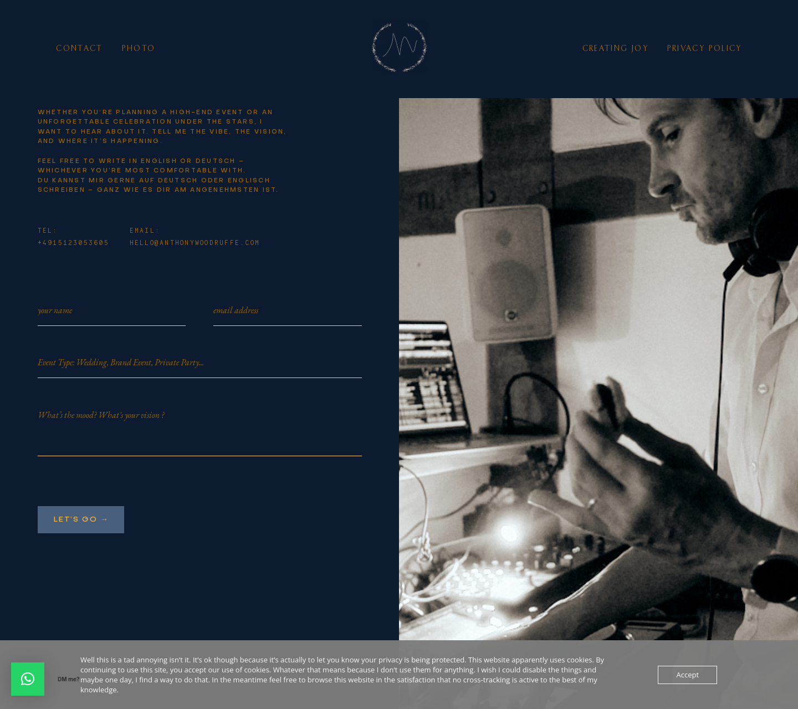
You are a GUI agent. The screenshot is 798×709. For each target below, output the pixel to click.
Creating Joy (615, 48)
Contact (79, 48)
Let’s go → (81, 519)
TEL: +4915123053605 (74, 237)
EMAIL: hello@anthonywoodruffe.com (195, 237)
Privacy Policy (704, 48)
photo (139, 48)
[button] (27, 679)
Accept (687, 675)
